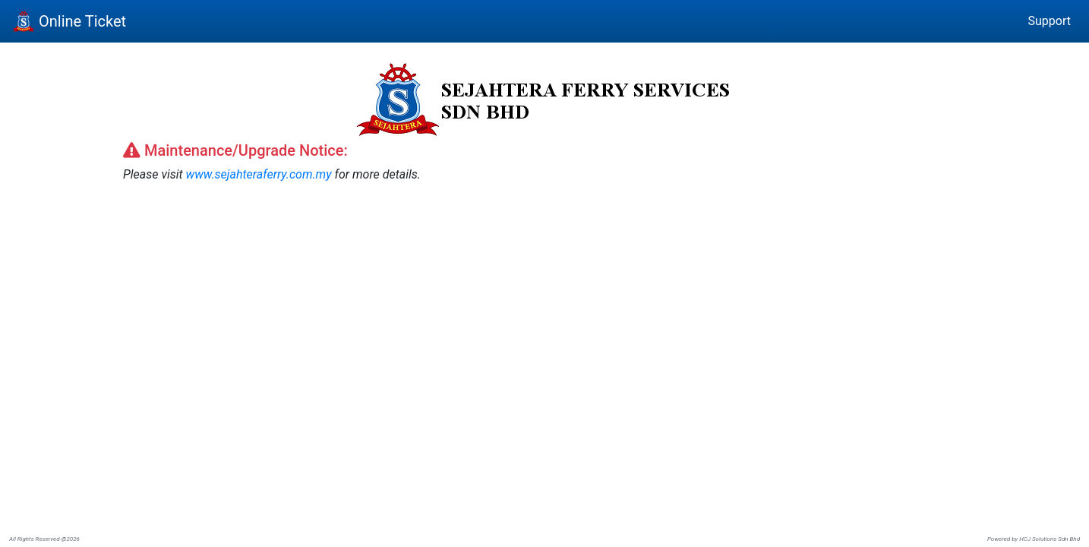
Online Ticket (69, 21)
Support (1049, 21)
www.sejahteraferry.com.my (258, 174)
